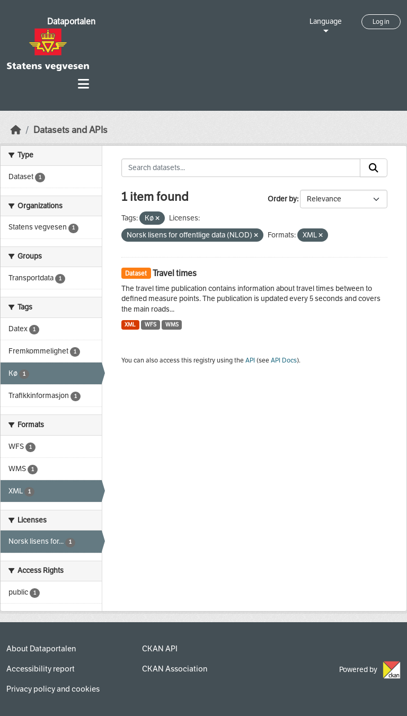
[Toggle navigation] (83, 84)
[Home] (16, 130)
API (250, 360)
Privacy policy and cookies (53, 689)
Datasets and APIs (70, 130)
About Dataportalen (41, 648)
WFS (150, 324)
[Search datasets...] (241, 168)
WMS (172, 324)
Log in (381, 21)
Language (325, 21)
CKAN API (160, 648)
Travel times (175, 273)
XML (130, 324)
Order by (282, 199)
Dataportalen (71, 21)
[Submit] (373, 168)
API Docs (284, 360)
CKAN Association (174, 669)
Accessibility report (40, 669)
